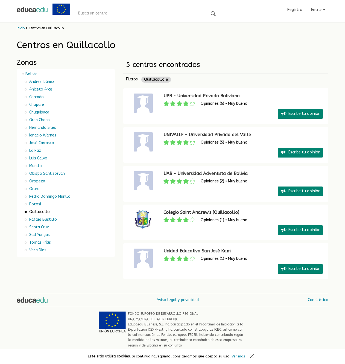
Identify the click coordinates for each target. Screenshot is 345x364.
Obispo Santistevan (46, 173)
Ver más (238, 356)
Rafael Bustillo (42, 219)
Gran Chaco (39, 120)
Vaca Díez (37, 250)
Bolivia (31, 74)
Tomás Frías (39, 242)
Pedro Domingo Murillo (49, 196)
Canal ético (318, 300)
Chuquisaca (38, 112)
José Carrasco (41, 143)
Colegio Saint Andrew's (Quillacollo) (201, 212)
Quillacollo (156, 79)
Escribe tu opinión (300, 114)
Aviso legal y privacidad (178, 300)
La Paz (34, 150)
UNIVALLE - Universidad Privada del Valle (207, 134)
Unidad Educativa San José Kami (197, 251)
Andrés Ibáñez (41, 81)
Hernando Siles (42, 127)
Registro (294, 9)
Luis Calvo (37, 158)
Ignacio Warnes (42, 135)
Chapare (36, 104)
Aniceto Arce (40, 89)
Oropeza (36, 181)
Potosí (34, 204)
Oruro (34, 189)
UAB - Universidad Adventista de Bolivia (205, 173)
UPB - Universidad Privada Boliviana (201, 95)
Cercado (36, 97)
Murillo (35, 166)
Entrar (318, 9)
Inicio (21, 28)
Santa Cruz (38, 227)
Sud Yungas (39, 234)
